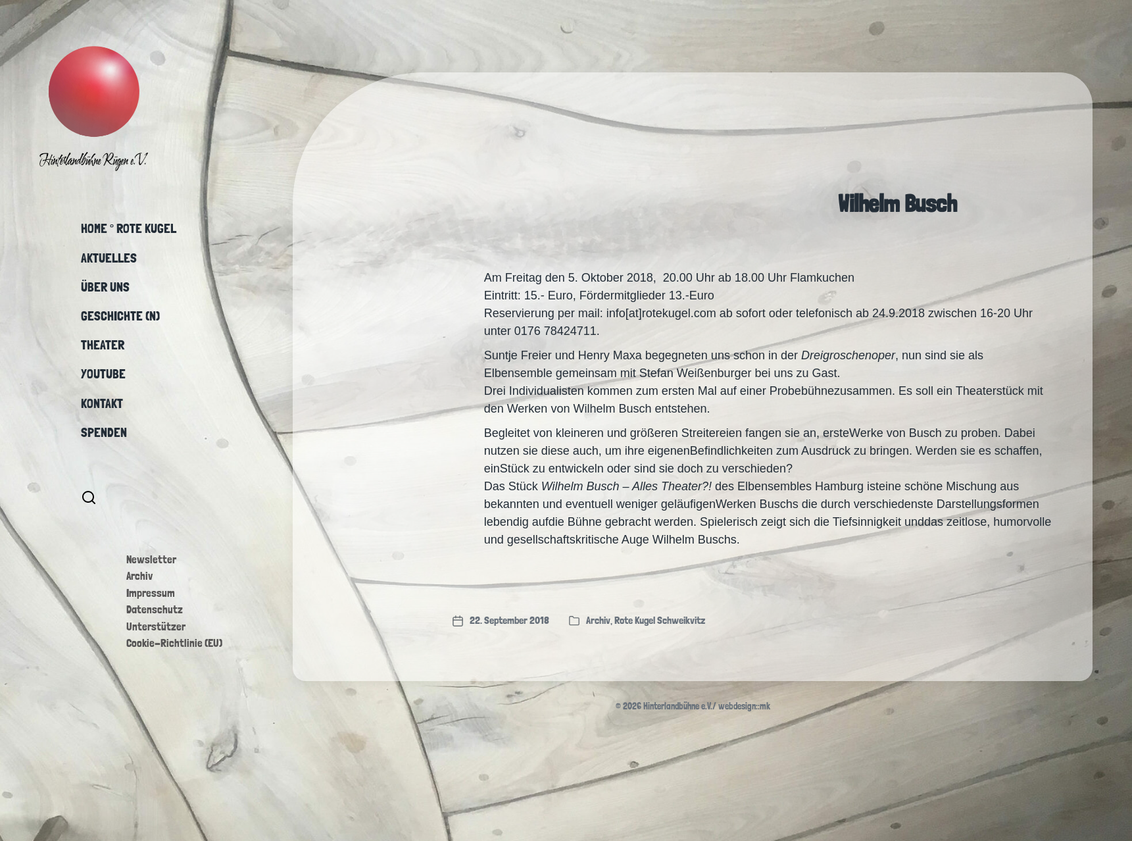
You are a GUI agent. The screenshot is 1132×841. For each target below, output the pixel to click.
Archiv (139, 575)
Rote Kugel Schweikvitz (659, 620)
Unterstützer (155, 626)
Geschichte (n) (120, 316)
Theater (102, 345)
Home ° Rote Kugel (128, 228)
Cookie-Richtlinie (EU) (174, 643)
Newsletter (151, 559)
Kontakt (102, 403)
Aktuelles (109, 258)
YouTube (103, 374)
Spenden (104, 432)
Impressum (150, 592)
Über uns (105, 287)
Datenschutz (154, 609)
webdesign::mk (744, 706)
